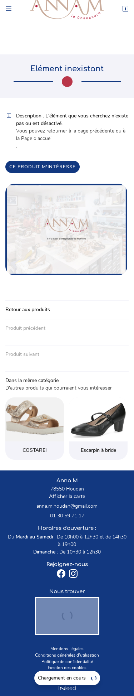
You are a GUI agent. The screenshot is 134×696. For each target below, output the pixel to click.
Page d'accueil (37, 138)
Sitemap (67, 674)
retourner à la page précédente (80, 131)
